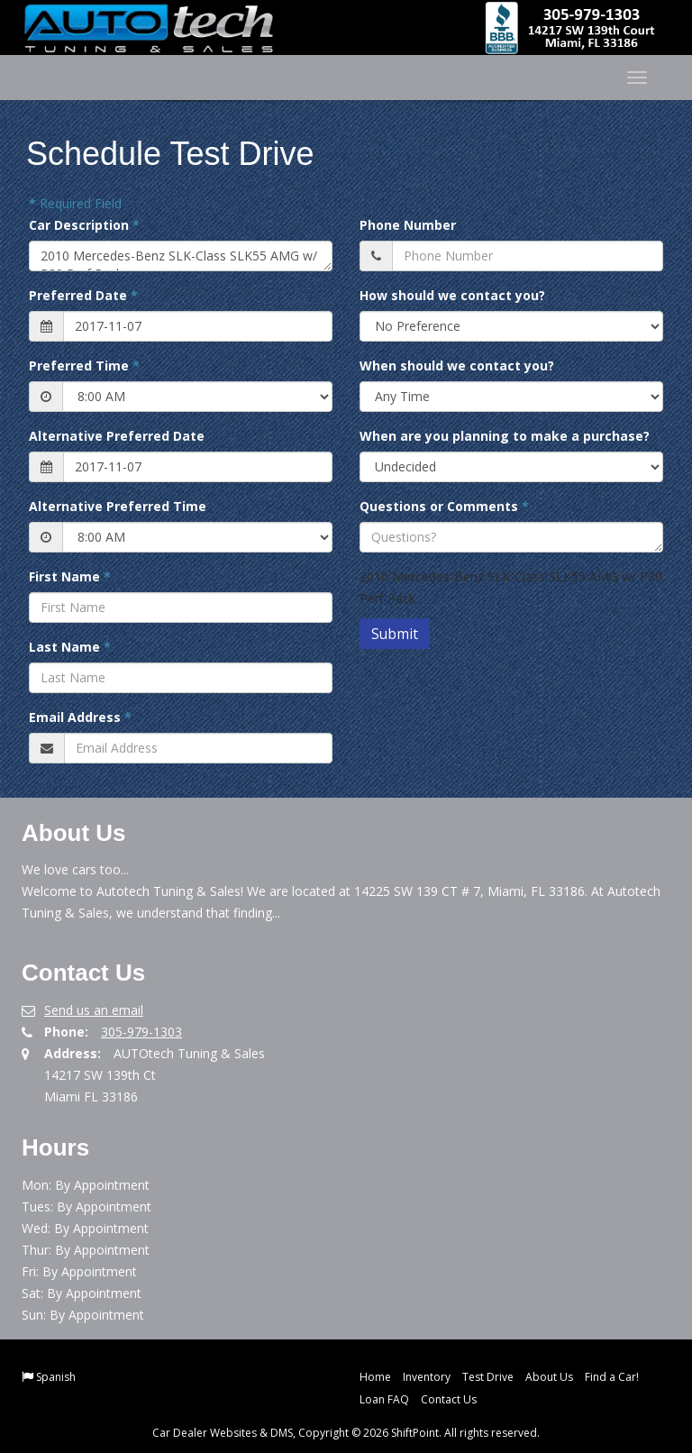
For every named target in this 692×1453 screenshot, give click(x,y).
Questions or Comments (444, 506)
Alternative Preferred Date (117, 435)
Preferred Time (84, 365)
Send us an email (93, 1010)
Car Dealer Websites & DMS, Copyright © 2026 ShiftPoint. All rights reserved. (346, 1432)
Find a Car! (612, 1376)
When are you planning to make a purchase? (505, 435)
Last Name (70, 646)
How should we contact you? (452, 295)
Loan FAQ (384, 1399)
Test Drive (488, 1376)
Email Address (80, 717)
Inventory (427, 1376)
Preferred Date (83, 295)
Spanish (56, 1376)
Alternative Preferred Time (117, 506)
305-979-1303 (141, 1031)
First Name (70, 576)
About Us (549, 1376)
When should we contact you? (457, 365)
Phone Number (408, 224)
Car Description (84, 224)
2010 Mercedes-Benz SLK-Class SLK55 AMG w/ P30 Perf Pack (180, 256)
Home (375, 1376)
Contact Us (449, 1399)
